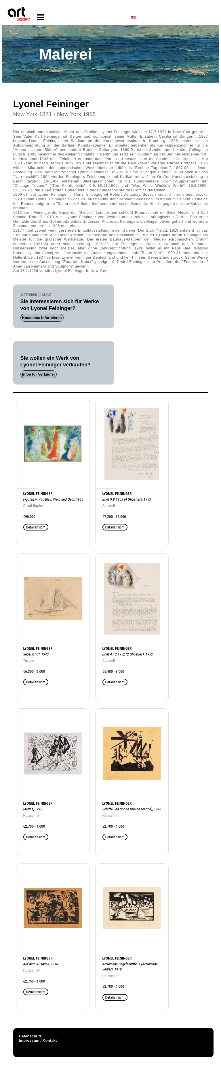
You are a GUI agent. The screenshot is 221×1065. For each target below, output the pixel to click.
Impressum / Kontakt (38, 1040)
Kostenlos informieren (42, 318)
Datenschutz (30, 1036)
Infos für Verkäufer (38, 374)
